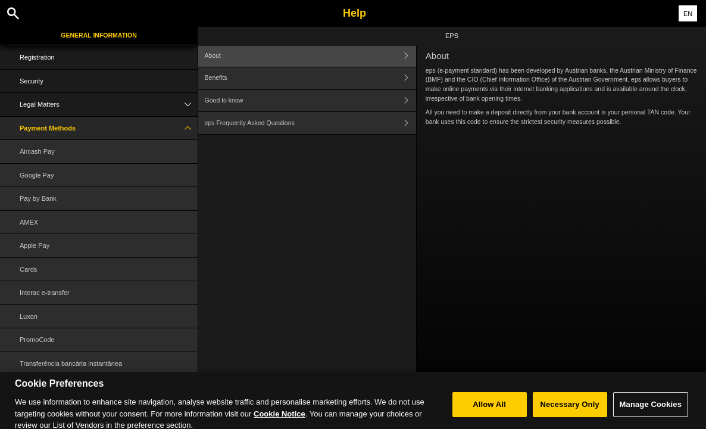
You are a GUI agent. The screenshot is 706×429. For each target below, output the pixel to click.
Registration (37, 57)
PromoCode (37, 339)
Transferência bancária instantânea (71, 363)
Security (31, 81)
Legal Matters (109, 104)
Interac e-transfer (45, 292)
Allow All (489, 409)
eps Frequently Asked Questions (310, 123)
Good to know (310, 101)
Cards (28, 269)
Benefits (310, 78)
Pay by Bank (38, 198)
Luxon (29, 316)
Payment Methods (109, 128)
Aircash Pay (37, 151)
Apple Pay (34, 245)
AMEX (29, 222)
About (310, 56)
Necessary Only (569, 409)
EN (687, 13)
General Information (98, 35)
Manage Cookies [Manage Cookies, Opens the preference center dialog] (651, 409)
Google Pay (37, 175)
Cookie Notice (279, 418)
